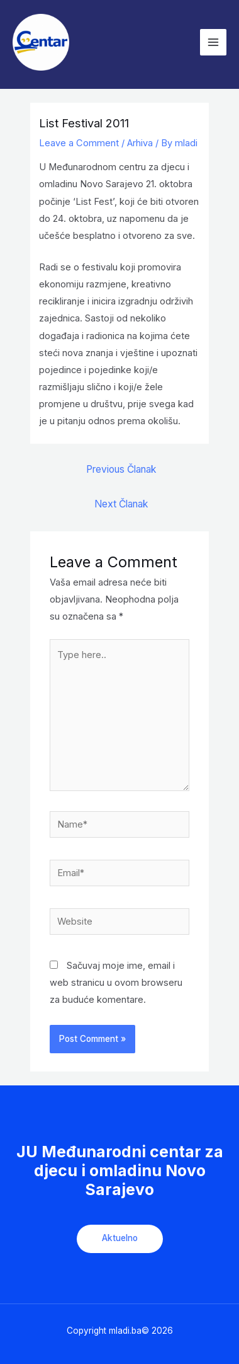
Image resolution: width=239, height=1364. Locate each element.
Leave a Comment (79, 143)
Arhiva (140, 143)
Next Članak (121, 504)
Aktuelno (120, 1238)
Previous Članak (121, 469)
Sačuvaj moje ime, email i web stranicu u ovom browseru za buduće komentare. (116, 982)
